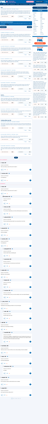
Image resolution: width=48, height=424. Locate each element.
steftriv (5, 311)
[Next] (20, 398)
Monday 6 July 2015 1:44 (6, 261)
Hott (2, 7)
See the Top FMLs (40, 43)
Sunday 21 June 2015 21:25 (7, 368)
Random (4, 4)
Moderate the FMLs (39, 1)
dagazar (3, 356)
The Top (17, 4)
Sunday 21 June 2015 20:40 (4, 348)
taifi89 (3, 322)
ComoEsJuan (4, 173)
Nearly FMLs (31, 4)
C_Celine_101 (4, 301)
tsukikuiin (3, 270)
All (1, 4)
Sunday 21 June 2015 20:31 (7, 282)
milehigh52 (3, 377)
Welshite (5, 280)
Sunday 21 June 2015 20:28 (4, 165)
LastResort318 (6, 217)
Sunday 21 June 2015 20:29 (4, 175)
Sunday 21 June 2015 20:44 (4, 390)
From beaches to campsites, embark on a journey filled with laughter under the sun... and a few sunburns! (15, 23)
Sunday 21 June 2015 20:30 (4, 272)
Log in (47, 1)
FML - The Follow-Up (24, 4)
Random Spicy (12, 4)
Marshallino (6, 196)
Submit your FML (30, 1)
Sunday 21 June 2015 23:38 (7, 251)
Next (16, 157)
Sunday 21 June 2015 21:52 (7, 209)
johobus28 (3, 228)
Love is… (2, 95)
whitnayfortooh (7, 366)
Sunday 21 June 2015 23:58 (7, 219)
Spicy (8, 4)
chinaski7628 (6, 332)
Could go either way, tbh (6, 120)
